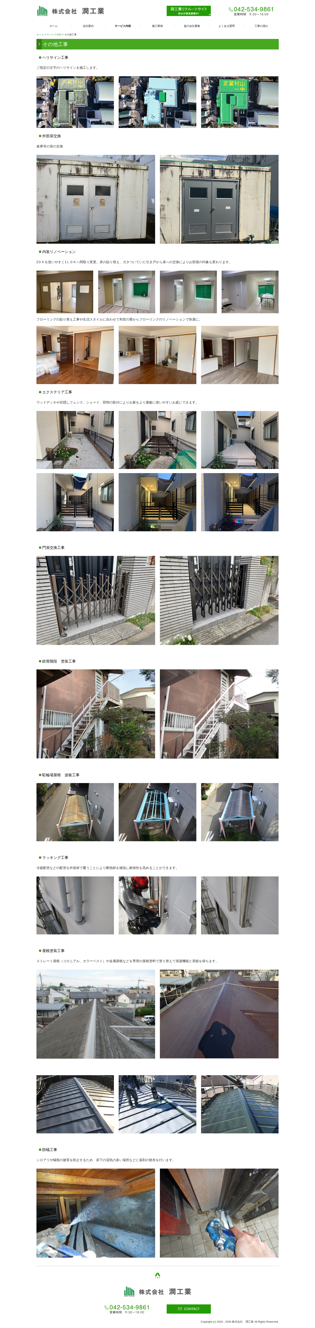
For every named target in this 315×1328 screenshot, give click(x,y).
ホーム (53, 26)
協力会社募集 (192, 26)
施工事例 (157, 26)
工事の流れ (261, 26)
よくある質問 (226, 26)
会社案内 (88, 26)
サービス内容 (123, 26)
